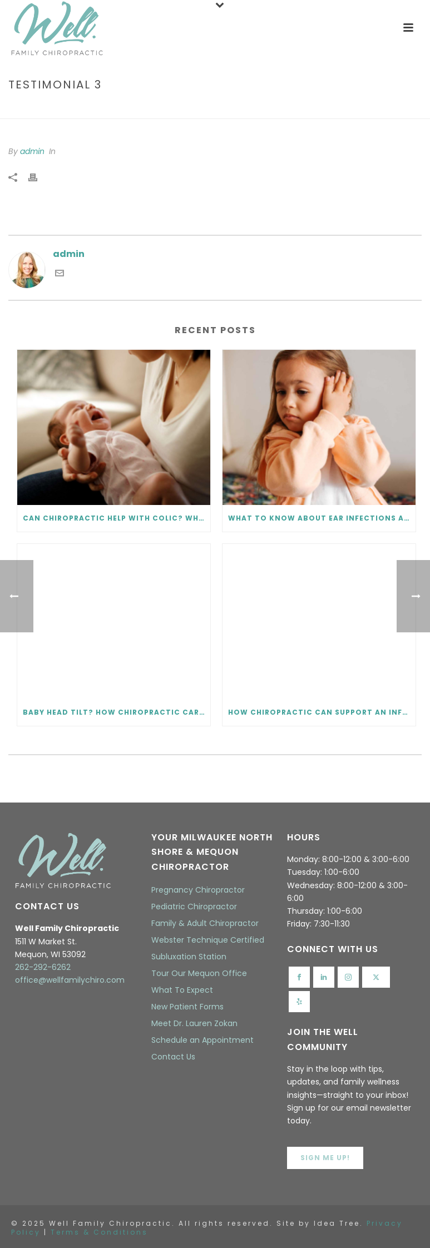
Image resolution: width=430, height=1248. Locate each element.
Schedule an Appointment (202, 1040)
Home (343, 108)
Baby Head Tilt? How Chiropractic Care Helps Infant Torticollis (116, 712)
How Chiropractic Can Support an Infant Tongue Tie (322, 712)
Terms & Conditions (99, 1232)
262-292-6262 (43, 967)
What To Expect (182, 990)
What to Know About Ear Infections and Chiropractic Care (322, 518)
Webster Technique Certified (207, 940)
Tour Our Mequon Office (199, 973)
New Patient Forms (187, 1007)
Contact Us (173, 1057)
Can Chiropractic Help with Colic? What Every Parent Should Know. (116, 518)
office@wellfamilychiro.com (70, 979)
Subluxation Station (188, 957)
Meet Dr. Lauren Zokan (194, 1023)
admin (32, 151)
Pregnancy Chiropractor (198, 890)
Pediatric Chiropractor (194, 907)
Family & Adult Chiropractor (205, 923)
